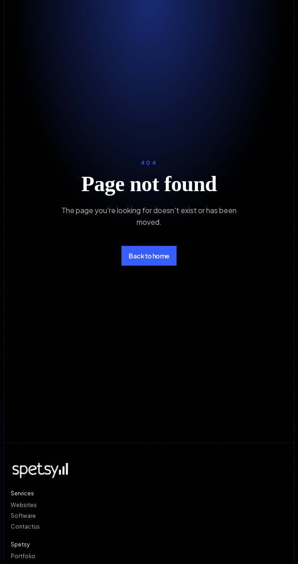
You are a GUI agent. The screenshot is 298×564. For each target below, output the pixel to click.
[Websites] (149, 504)
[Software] (149, 515)
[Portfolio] (149, 556)
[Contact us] (149, 526)
